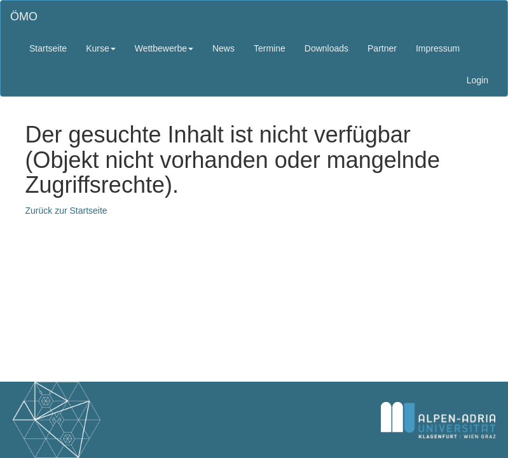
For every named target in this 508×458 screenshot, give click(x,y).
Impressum (438, 48)
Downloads (326, 48)
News (223, 48)
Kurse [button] (101, 48)
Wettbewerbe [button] (164, 48)
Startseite (48, 48)
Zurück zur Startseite (66, 210)
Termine (269, 48)
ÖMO (24, 16)
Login (477, 80)
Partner (382, 48)
